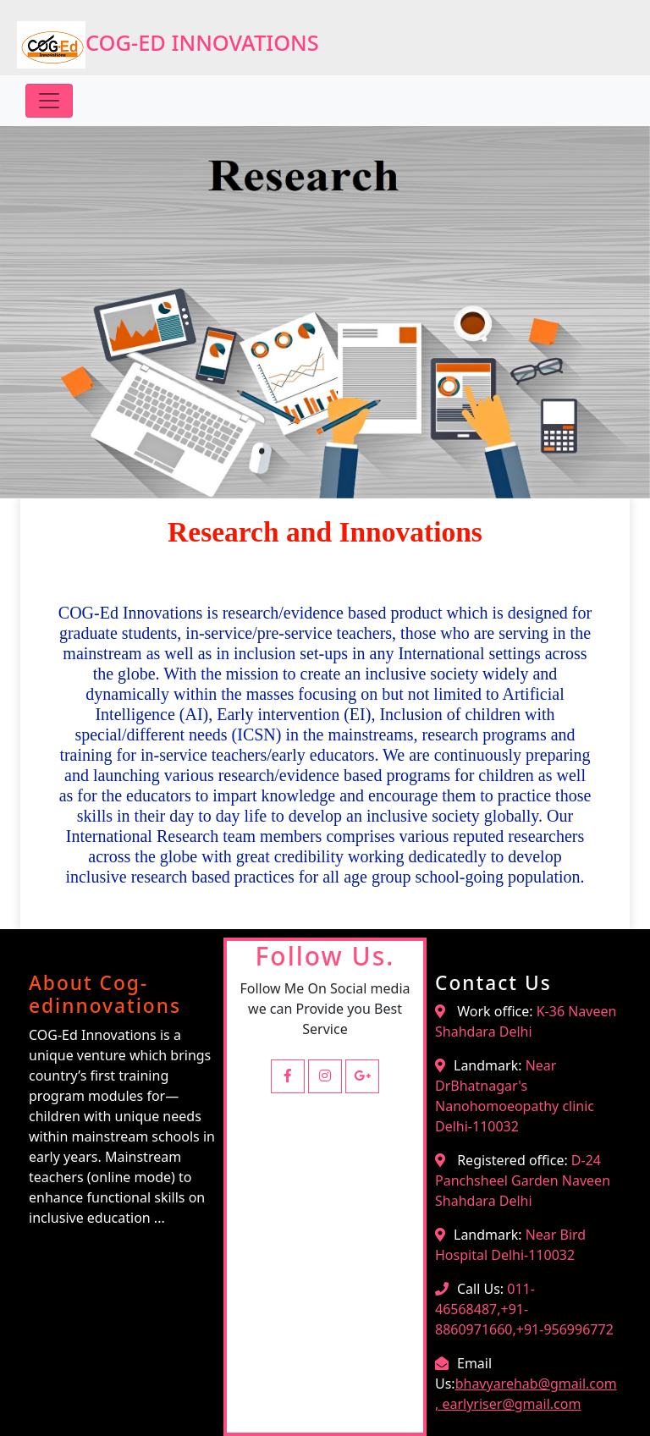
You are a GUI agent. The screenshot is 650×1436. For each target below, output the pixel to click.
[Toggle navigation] (49, 101)
